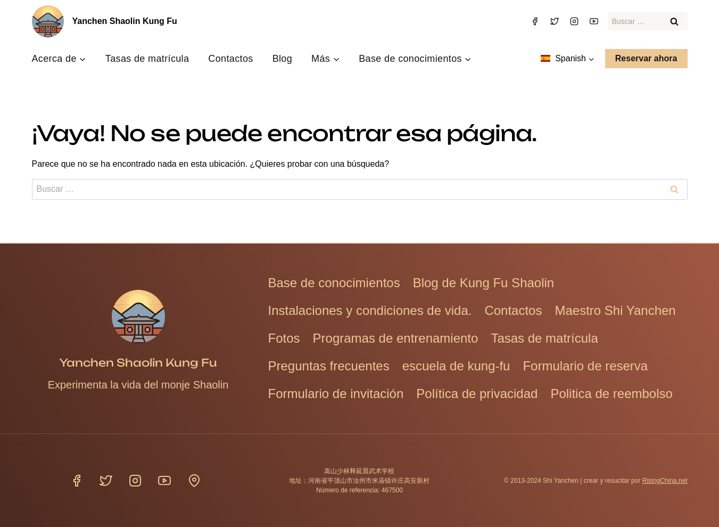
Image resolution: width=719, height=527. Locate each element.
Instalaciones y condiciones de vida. (370, 310)
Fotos (284, 338)
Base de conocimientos (334, 282)
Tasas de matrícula (147, 58)
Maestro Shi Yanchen (615, 310)
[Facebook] (534, 21)
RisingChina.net (665, 480)
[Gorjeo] (554, 21)
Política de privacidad (477, 393)
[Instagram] (574, 21)
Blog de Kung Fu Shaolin (484, 282)
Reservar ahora (646, 58)
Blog (282, 58)
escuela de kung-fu (456, 366)
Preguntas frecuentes (329, 366)
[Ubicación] (194, 480)
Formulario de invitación (336, 393)
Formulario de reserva (585, 366)
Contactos (230, 58)
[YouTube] (593, 21)
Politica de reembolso (611, 393)
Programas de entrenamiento (395, 338)
